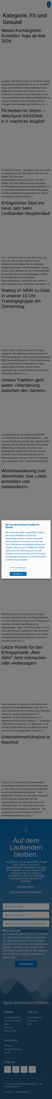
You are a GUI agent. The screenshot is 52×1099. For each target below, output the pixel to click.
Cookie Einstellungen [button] (17, 568)
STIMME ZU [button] (18, 574)
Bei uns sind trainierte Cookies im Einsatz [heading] (22, 526)
